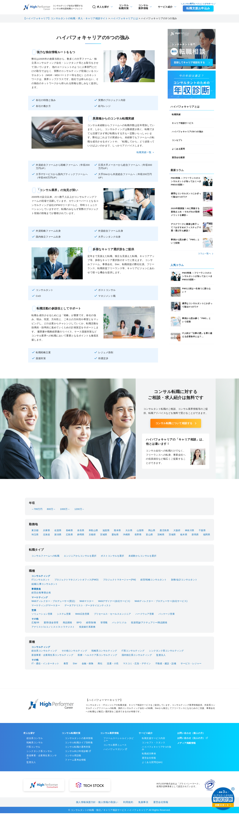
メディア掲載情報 (186, 743)
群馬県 (195, 534)
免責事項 (143, 802)
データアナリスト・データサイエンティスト (87, 605)
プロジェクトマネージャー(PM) (119, 579)
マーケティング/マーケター (46, 605)
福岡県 (206, 534)
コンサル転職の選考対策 (78, 747)
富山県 (149, 534)
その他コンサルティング (74, 650)
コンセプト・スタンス (153, 742)
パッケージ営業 (167, 614)
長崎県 (69, 530)
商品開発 (67, 622)
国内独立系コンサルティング (137, 655)
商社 (100, 663)
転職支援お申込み (198, 8)
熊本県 (117, 530)
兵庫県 (46, 530)
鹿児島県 (164, 530)
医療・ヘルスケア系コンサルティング (97, 655)
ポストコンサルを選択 (112, 556)
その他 (35, 619)
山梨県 (140, 530)
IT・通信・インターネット (45, 663)
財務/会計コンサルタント (184, 579)
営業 (34, 610)
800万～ (51, 509)
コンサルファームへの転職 (45, 556)
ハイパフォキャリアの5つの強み (187, 131)
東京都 (35, 530)
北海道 (46, 534)
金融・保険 (87, 663)
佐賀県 (57, 530)
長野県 (138, 534)
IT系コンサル (33, 747)
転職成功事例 (149, 753)
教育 (66, 663)
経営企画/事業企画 (41, 592)
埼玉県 (35, 534)
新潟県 (57, 534)
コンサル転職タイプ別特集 (79, 742)
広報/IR (35, 622)
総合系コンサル (35, 738)
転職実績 (176, 114)
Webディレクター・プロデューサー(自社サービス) (161, 601)
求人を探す (100, 7)
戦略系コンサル (35, 742)
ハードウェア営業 (144, 614)
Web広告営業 (82, 614)
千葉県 (202, 530)
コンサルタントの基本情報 (79, 738)
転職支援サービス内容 (153, 738)
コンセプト (177, 140)
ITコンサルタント (41, 579)
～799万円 (37, 509)
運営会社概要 (178, 157)
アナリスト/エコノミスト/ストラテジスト (53, 627)
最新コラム (177, 170)
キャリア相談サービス (182, 123)
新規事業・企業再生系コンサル (42, 756)
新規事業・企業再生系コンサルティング (52, 655)
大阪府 (176, 530)
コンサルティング (41, 576)
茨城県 (172, 534)
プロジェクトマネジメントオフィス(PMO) (76, 579)
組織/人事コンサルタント (45, 584)
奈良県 (80, 530)
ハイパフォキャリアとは (185, 106)
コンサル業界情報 (109, 733)
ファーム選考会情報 (75, 759)
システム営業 (64, 614)
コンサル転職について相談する (173, 423)
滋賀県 (106, 530)
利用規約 (128, 802)
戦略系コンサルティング (104, 650)
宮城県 (103, 534)
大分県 (128, 530)
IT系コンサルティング (133, 650)
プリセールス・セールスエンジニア (112, 614)
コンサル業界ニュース (115, 745)
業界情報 (143, 7)
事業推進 (36, 589)
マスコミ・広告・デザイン (137, 663)
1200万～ (79, 509)
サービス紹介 (165, 6)
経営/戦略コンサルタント (153, 579)
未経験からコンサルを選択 (142, 556)
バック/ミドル (119, 622)
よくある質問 (178, 149)
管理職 (104, 622)
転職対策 (124, 7)
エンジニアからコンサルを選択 (80, 556)
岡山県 (151, 530)
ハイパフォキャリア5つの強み (156, 748)
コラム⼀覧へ (204, 253)
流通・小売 (113, 663)
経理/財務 (91, 622)
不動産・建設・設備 (165, 663)
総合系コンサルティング (44, 650)
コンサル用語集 (73, 755)
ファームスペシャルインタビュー (119, 739)
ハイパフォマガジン (114, 749)
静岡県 (80, 534)
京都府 (92, 534)
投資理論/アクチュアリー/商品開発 (149, 622)
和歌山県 (93, 530)
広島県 (69, 534)
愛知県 (115, 534)
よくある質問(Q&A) (152, 762)
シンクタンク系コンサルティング (166, 650)
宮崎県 (160, 534)
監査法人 (161, 655)
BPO (79, 622)
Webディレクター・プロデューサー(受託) (53, 601)
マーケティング (40, 597)
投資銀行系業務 (87, 627)
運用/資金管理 (51, 622)
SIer (75, 663)
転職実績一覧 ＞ (146, 152)
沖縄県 (126, 534)
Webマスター (87, 601)
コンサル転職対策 (71, 733)
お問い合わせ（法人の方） (191, 738)
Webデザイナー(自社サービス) (114, 601)
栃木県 (183, 534)
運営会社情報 (149, 758)
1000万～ (65, 509)
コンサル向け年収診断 (76, 751)
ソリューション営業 (42, 614)
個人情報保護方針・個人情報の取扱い (97, 802)
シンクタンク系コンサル (39, 751)
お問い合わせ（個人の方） (191, 733)
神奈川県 (189, 530)
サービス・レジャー (191, 663)
